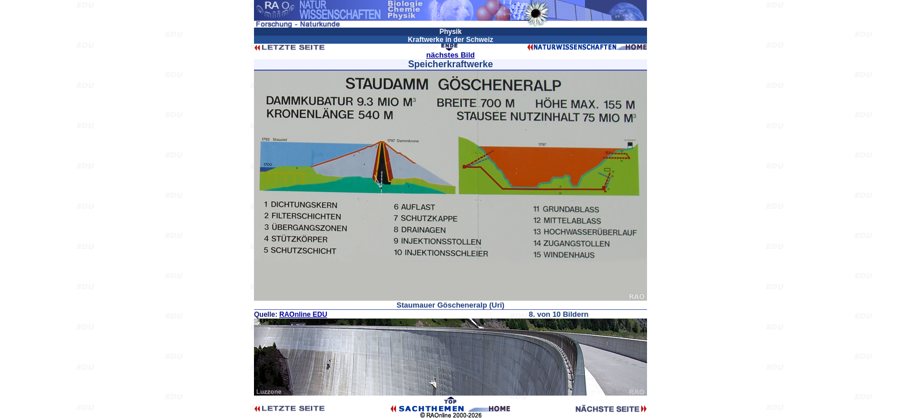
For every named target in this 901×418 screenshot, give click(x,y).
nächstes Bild (450, 55)
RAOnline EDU (303, 314)
